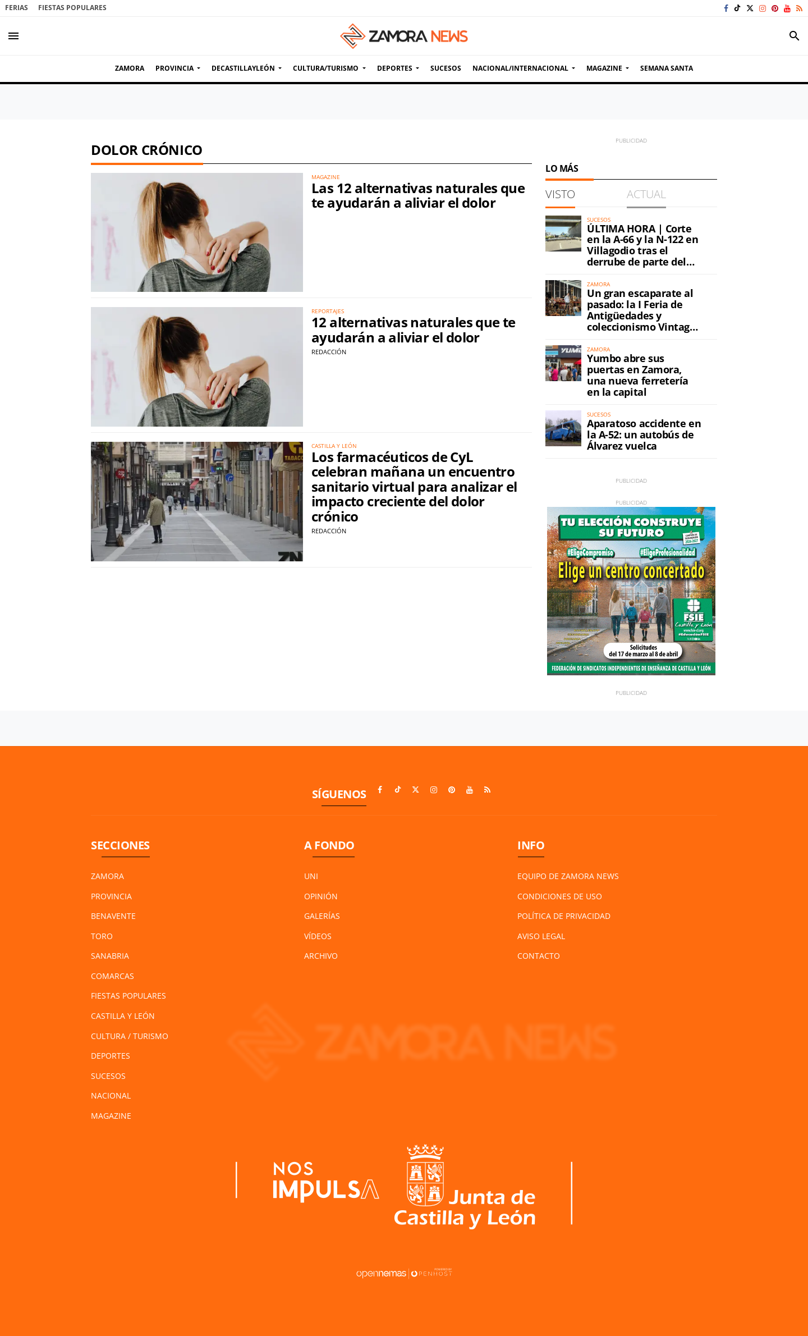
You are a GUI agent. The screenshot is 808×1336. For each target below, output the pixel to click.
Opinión (321, 896)
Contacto (538, 955)
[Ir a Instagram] (762, 8)
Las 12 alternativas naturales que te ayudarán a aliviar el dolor (418, 195)
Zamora (107, 876)
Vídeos (318, 936)
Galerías (322, 916)
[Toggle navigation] (13, 35)
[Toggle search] (794, 35)
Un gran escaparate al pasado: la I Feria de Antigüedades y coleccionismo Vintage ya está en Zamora (641, 315)
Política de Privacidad (563, 916)
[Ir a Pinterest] (775, 8)
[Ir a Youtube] (787, 8)
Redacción (328, 351)
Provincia (111, 896)
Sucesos (108, 1075)
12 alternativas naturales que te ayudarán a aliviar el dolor (413, 329)
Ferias (16, 7)
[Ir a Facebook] (726, 8)
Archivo (321, 955)
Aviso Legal (541, 936)
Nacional (111, 1095)
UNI (311, 876)
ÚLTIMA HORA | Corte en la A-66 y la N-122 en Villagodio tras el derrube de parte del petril (642, 251)
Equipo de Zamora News (568, 876)
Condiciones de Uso (559, 896)
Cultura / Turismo (129, 1036)
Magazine (111, 1115)
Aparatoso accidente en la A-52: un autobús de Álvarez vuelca (644, 434)
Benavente (113, 916)
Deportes (110, 1055)
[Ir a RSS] (799, 8)
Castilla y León (123, 1015)
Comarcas (112, 976)
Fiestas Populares (72, 7)
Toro (102, 936)
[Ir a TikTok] (737, 8)
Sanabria (110, 955)
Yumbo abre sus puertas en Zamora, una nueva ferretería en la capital (637, 374)
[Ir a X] (750, 8)
